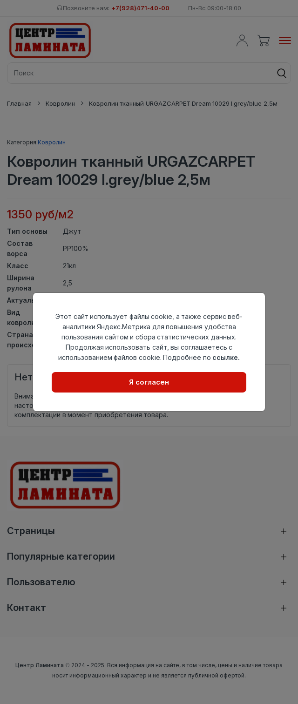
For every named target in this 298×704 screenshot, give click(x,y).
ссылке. (226, 357)
